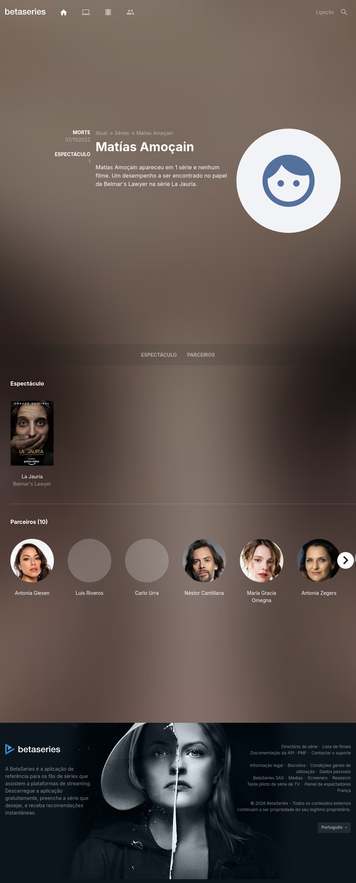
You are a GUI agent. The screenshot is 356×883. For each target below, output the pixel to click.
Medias (296, 777)
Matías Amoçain (154, 133)
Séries (122, 133)
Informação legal (266, 765)
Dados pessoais (335, 771)
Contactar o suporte (331, 752)
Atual (101, 133)
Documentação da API (272, 752)
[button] (32, 571)
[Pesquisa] (344, 12)
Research (341, 777)
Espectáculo (159, 355)
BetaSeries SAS (268, 777)
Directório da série (299, 746)
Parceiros (201, 355)
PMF (302, 752)
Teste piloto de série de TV (273, 784)
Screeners (318, 777)
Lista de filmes (336, 746)
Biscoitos (296, 765)
